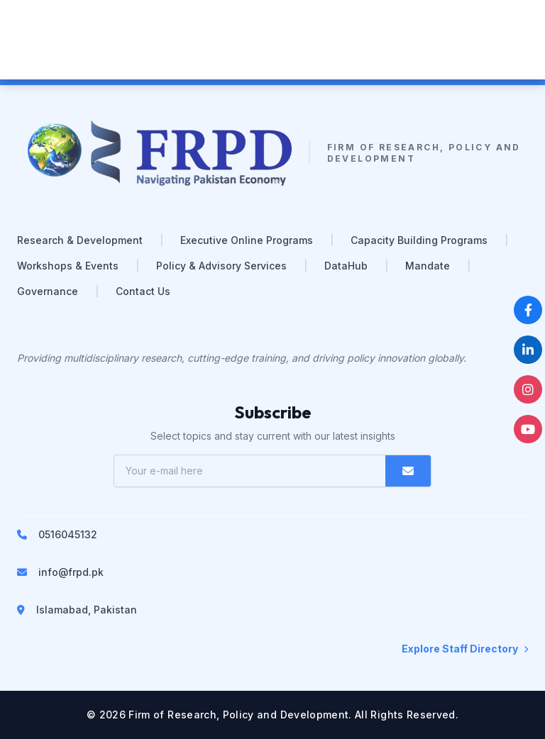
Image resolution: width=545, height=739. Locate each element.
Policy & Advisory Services (221, 266)
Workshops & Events (68, 266)
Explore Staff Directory (465, 649)
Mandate (427, 266)
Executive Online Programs (246, 240)
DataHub (346, 266)
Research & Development (80, 240)
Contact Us (143, 291)
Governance (47, 291)
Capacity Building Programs (419, 240)
